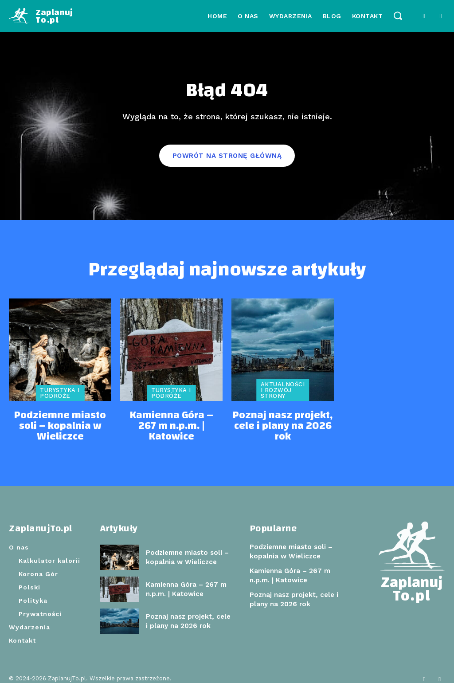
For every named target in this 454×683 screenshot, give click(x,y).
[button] (397, 15)
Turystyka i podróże (60, 398)
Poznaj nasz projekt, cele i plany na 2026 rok (282, 423)
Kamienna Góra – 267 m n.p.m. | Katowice (171, 423)
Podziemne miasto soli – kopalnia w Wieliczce (60, 423)
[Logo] (41, 16)
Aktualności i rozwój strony (283, 395)
